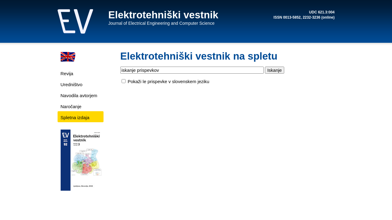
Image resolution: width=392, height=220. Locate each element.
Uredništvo (72, 84)
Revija (67, 73)
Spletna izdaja (75, 117)
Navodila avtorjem (79, 95)
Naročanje (71, 106)
